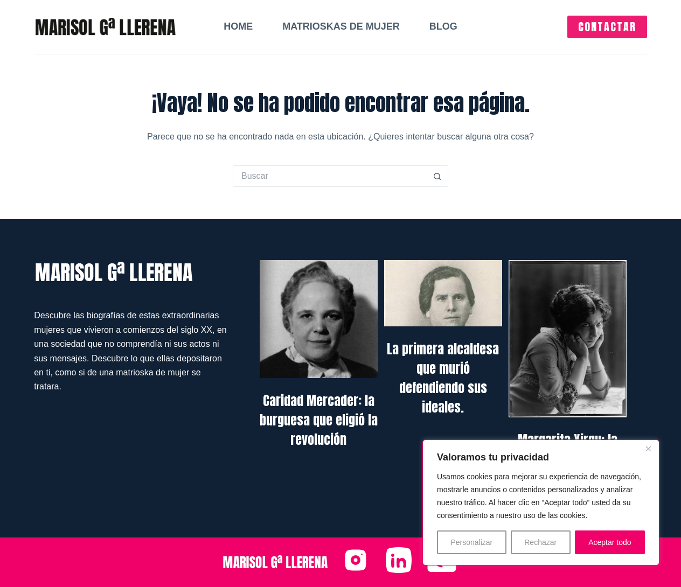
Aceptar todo (609, 542)
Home (238, 26)
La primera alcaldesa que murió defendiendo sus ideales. (443, 378)
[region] (540, 502)
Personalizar (471, 542)
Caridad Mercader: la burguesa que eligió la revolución (319, 420)
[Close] (648, 448)
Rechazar (540, 542)
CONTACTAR (607, 26)
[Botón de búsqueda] (437, 176)
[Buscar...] (330, 176)
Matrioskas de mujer (341, 26)
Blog (443, 26)
